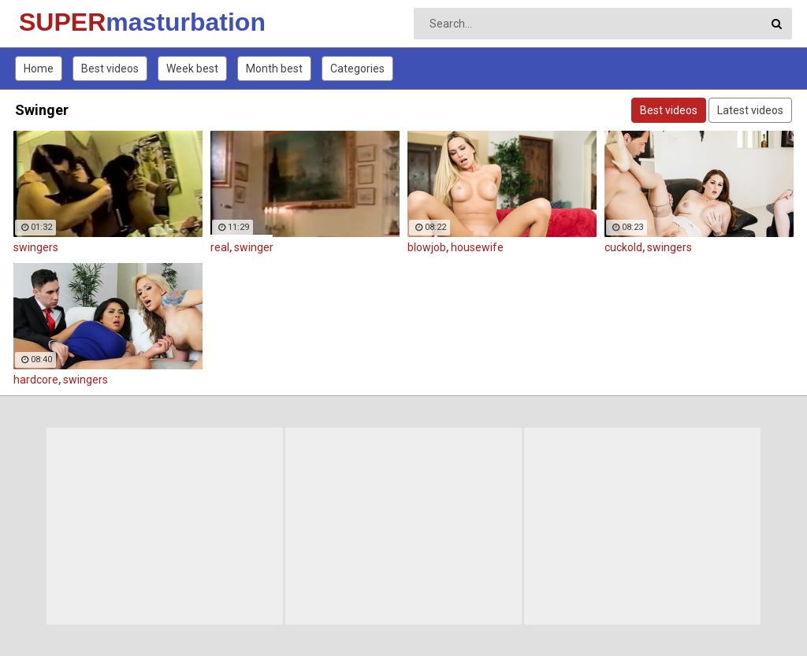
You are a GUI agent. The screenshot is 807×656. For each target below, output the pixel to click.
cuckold (623, 247)
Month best (274, 68)
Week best (192, 68)
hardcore (35, 379)
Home (39, 68)
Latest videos (750, 110)
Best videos (110, 68)
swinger (253, 247)
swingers (35, 247)
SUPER (60, 22)
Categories (357, 68)
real (219, 247)
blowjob (426, 247)
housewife (477, 247)
